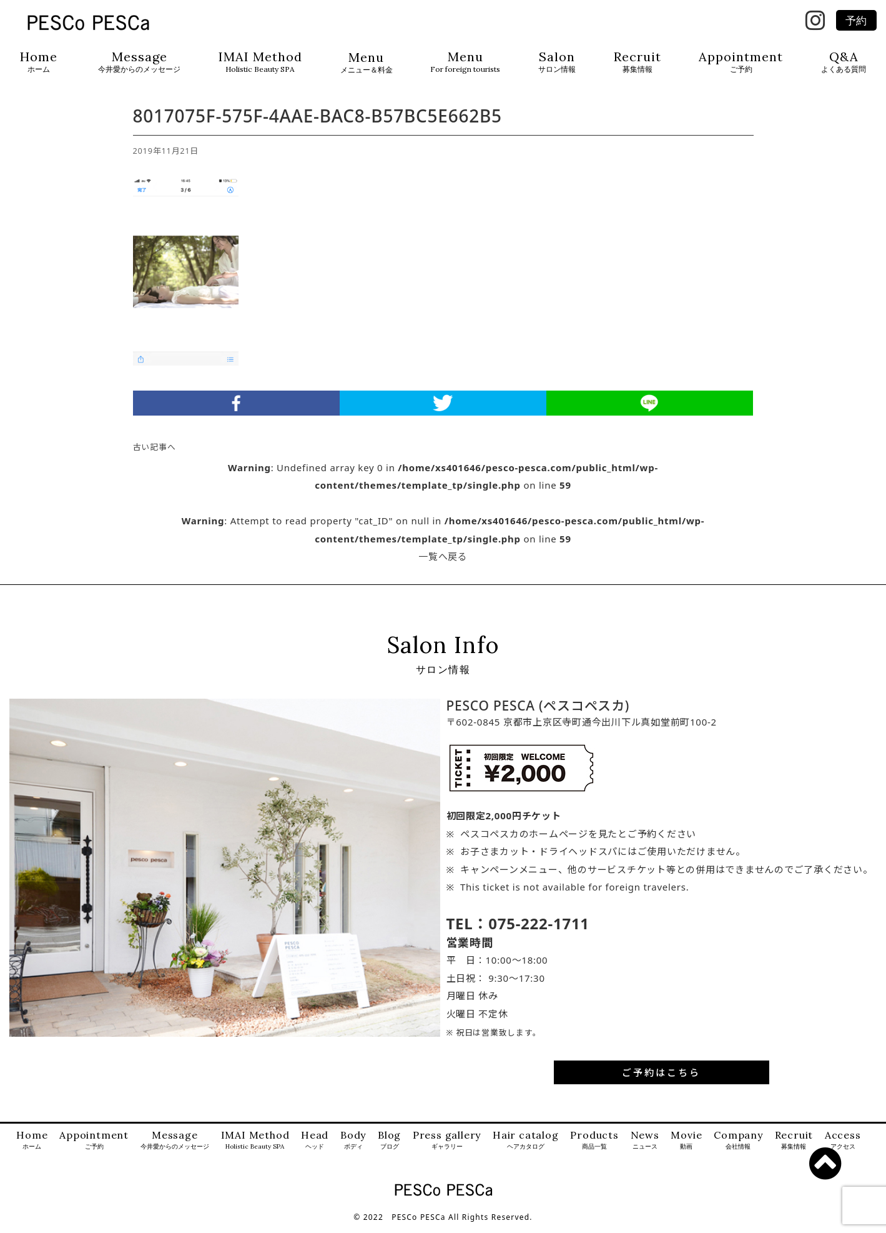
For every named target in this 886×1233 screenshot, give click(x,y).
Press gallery (447, 1146)
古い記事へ (154, 453)
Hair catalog (526, 1146)
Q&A (843, 62)
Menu (366, 62)
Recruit (637, 62)
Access (843, 1146)
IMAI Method (260, 62)
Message (139, 62)
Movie (686, 1146)
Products (594, 1146)
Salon (557, 62)
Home (38, 62)
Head (314, 1146)
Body (353, 1146)
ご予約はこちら (661, 1078)
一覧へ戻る (443, 562)
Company (738, 1146)
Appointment (741, 62)
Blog (389, 1146)
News (645, 1146)
